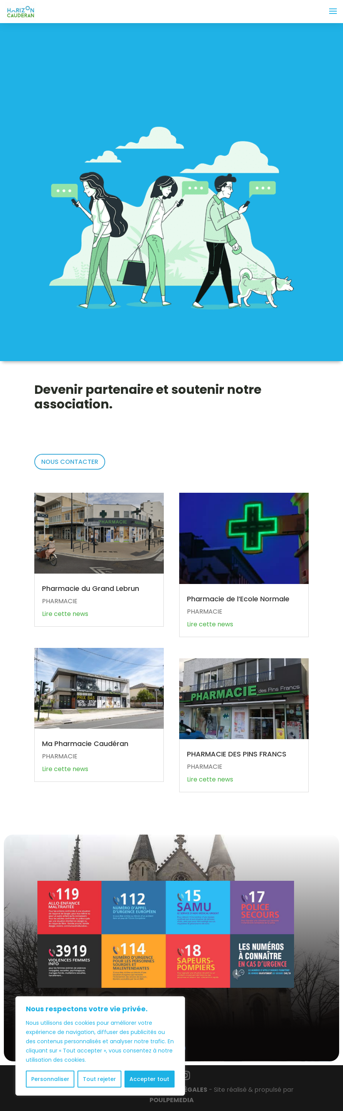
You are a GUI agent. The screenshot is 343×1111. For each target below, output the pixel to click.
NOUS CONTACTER (69, 461)
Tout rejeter (99, 1079)
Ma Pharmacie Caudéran (85, 743)
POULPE (172, 1100)
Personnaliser (50, 1079)
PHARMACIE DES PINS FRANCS (236, 754)
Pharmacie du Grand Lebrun (91, 588)
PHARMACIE (59, 601)
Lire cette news (65, 613)
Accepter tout (149, 1079)
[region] (100, 1046)
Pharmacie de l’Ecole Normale (238, 599)
